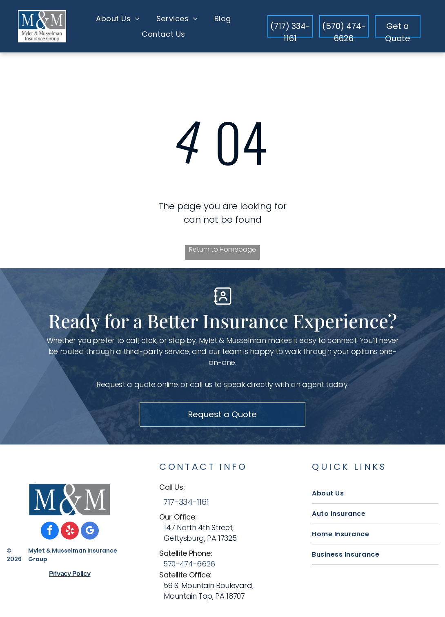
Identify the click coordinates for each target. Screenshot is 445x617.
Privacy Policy (70, 573)
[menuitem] (118, 18)
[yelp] (70, 532)
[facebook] (50, 532)
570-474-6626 (189, 564)
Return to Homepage (222, 249)
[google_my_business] (90, 532)
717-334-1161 (186, 502)
